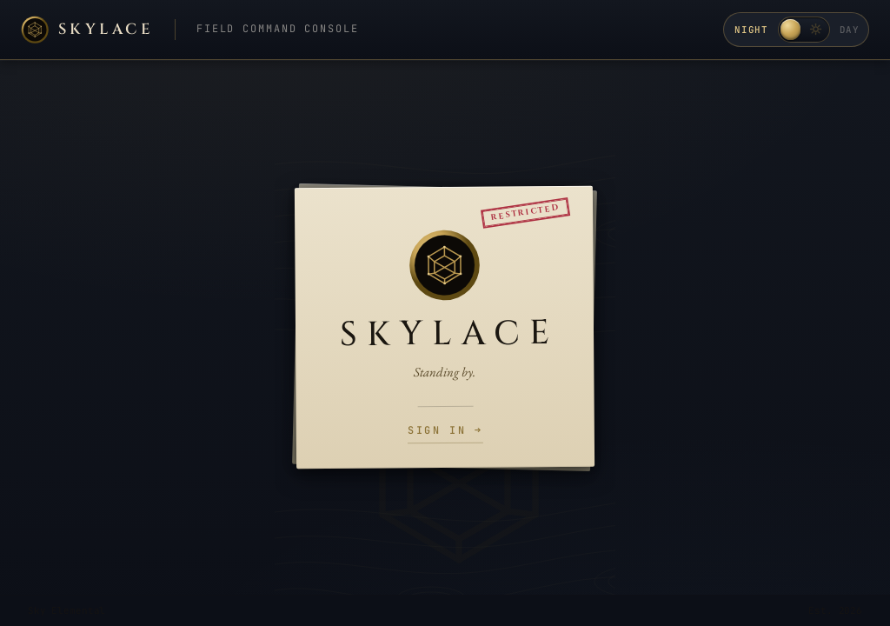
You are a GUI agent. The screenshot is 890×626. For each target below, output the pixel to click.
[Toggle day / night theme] (803, 30)
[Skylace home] (88, 29)
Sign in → (445, 430)
